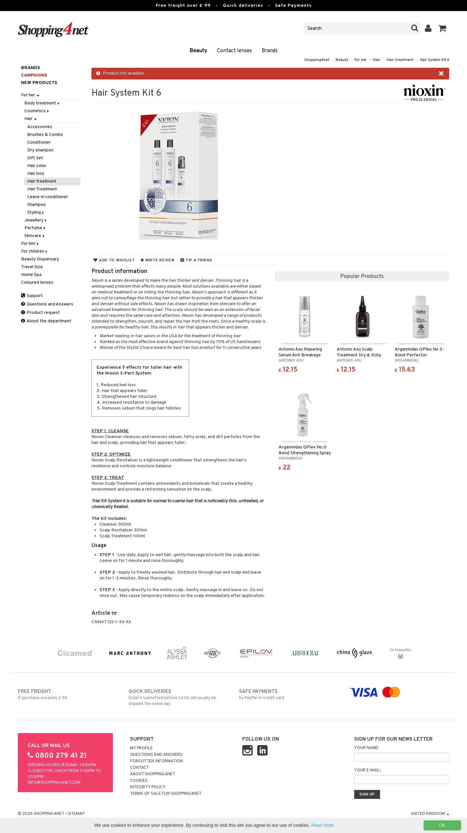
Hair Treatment (42, 189)
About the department (46, 321)
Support (32, 296)
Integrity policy (148, 787)
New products (39, 83)
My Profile (141, 748)
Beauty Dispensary (40, 259)
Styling (36, 212)
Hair (376, 60)
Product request (40, 312)
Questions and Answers (47, 304)
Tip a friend (196, 260)
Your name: (366, 748)
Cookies (139, 780)
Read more (322, 825)
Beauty (198, 51)
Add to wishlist (114, 260)
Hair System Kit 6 (434, 60)
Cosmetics (37, 111)
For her (360, 60)
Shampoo (36, 205)
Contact (139, 767)
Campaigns (34, 75)
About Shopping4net (152, 774)
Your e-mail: (367, 770)
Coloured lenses (37, 282)
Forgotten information (156, 761)
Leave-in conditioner (47, 197)
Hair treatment (400, 60)
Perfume (35, 228)
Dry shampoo (40, 150)
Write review (157, 260)
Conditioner (39, 142)
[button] (442, 28)
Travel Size (32, 267)
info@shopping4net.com (54, 782)
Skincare (34, 236)
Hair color (36, 166)
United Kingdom (430, 813)
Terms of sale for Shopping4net (165, 793)
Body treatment (42, 103)
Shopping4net (316, 60)
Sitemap (75, 813)
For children (34, 251)
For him (30, 243)
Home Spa (31, 275)
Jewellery (36, 220)
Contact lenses (234, 51)
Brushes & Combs (45, 134)
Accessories (39, 127)
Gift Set (35, 158)
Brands (270, 51)
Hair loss (35, 173)
